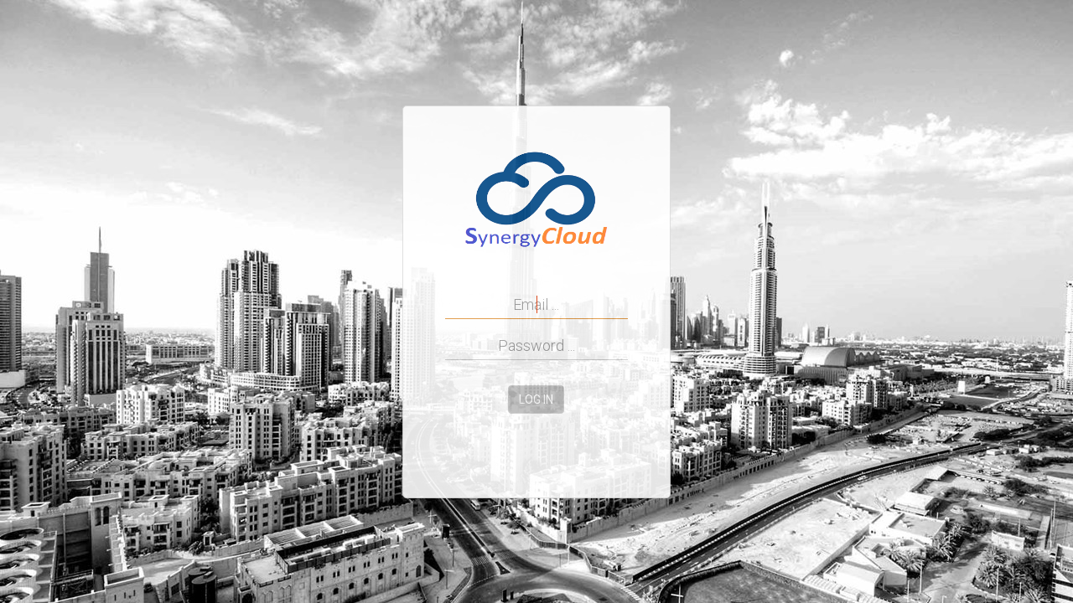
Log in (536, 399)
